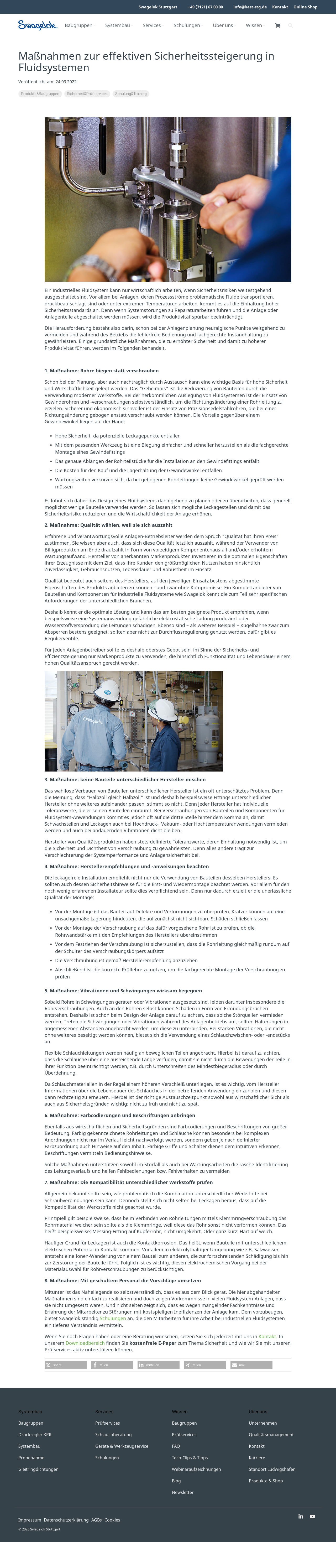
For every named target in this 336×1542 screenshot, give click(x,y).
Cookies (112, 1520)
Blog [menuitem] (176, 1481)
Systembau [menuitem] (29, 1446)
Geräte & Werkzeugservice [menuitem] (121, 1446)
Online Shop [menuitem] (305, 6)
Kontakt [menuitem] (280, 6)
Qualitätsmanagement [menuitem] (271, 1434)
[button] (66, 1365)
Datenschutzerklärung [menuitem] (66, 1520)
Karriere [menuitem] (257, 1458)
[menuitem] (180, 7)
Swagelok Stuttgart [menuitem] (158, 6)
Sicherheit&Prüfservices (87, 94)
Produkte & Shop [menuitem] (266, 1481)
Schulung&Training (131, 94)
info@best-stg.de (250, 6)
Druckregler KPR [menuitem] (34, 1434)
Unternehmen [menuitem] (263, 1423)
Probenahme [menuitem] (31, 1458)
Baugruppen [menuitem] (30, 1423)
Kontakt (267, 1336)
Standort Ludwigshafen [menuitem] (272, 1469)
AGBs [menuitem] (96, 1520)
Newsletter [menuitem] (183, 1492)
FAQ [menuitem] (176, 1446)
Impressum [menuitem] (29, 1520)
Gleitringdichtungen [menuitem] (38, 1469)
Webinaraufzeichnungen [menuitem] (196, 1469)
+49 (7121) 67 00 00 (205, 6)
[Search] (290, 25)
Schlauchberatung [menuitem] (113, 1434)
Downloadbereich (85, 1343)
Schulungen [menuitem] (107, 1458)
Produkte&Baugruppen (40, 94)
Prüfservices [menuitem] (107, 1423)
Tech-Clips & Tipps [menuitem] (190, 1458)
